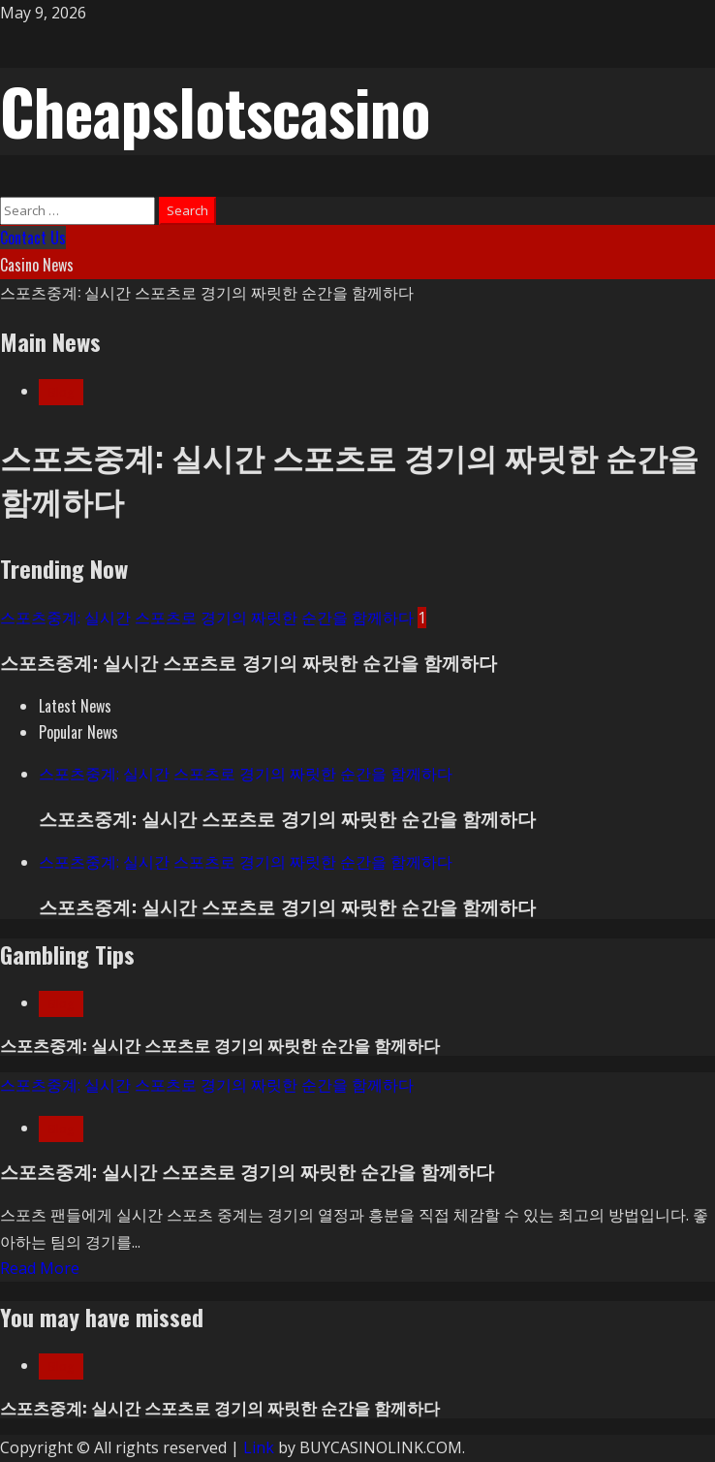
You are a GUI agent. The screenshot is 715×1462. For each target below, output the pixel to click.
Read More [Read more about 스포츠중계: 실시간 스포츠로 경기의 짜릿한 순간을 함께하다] (39, 1268)
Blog (61, 392)
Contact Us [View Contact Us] (33, 237)
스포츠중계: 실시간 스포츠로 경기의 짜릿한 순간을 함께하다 (207, 291)
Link (258, 1447)
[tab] (75, 705)
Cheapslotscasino (215, 110)
